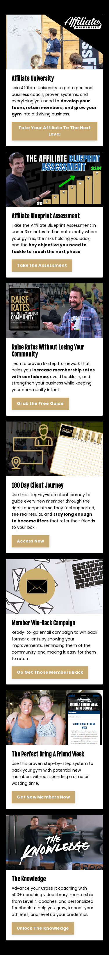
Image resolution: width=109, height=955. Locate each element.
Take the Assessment (42, 265)
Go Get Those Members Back (50, 672)
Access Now (30, 541)
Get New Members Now (43, 797)
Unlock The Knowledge (43, 928)
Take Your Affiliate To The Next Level (54, 131)
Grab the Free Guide (40, 403)
